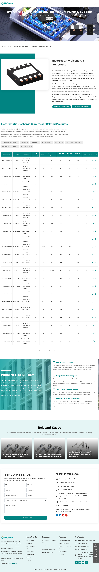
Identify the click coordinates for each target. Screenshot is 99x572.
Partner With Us (63, 552)
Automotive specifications (9, 142)
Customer (61, 555)
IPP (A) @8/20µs (25, 146)
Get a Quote (49, 18)
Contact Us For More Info (81, 106)
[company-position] (14, 495)
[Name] (14, 485)
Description (34, 142)
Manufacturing (62, 549)
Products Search (30, 541)
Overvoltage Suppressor (48, 550)
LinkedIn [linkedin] (60, 515)
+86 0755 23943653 (68, 486)
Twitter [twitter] (57, 515)
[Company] (36, 490)
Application (29, 543)
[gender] (36, 495)
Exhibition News (30, 555)
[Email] (36, 485)
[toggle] (96, 3)
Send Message (26, 518)
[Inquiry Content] (25, 508)
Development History (64, 543)
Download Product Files (61, 106)
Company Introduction (64, 541)
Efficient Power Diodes (48, 552)
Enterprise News (30, 552)
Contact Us (28, 560)
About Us (28, 557)
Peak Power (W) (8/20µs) (9, 146)
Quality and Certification (65, 546)
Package (23, 142)
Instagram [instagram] (66, 515)
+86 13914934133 (69, 482)
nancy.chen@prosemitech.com (71, 479)
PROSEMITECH (13, 564)
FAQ (27, 549)
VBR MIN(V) (58, 142)
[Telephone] (14, 490)
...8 (65, 351)
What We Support (30, 546)
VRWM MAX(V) (46, 142)
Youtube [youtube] (63, 515)
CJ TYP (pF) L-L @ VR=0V (73, 142)
